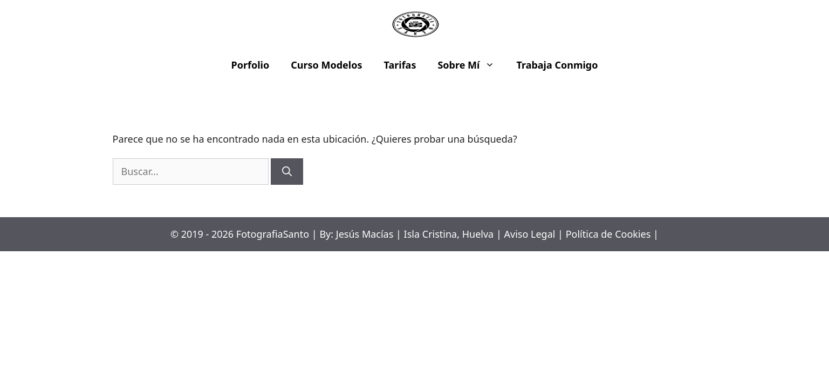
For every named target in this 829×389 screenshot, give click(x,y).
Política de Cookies (608, 233)
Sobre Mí (471, 65)
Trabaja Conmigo (557, 64)
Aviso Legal (530, 233)
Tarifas (399, 64)
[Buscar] (287, 171)
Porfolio (250, 64)
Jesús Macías (365, 233)
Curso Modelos (326, 64)
